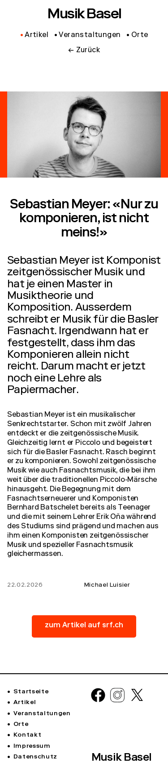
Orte (21, 724)
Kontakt (27, 735)
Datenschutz (35, 757)
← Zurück (84, 50)
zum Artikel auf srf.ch (84, 626)
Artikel (24, 703)
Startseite (31, 692)
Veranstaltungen (42, 714)
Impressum (32, 746)
